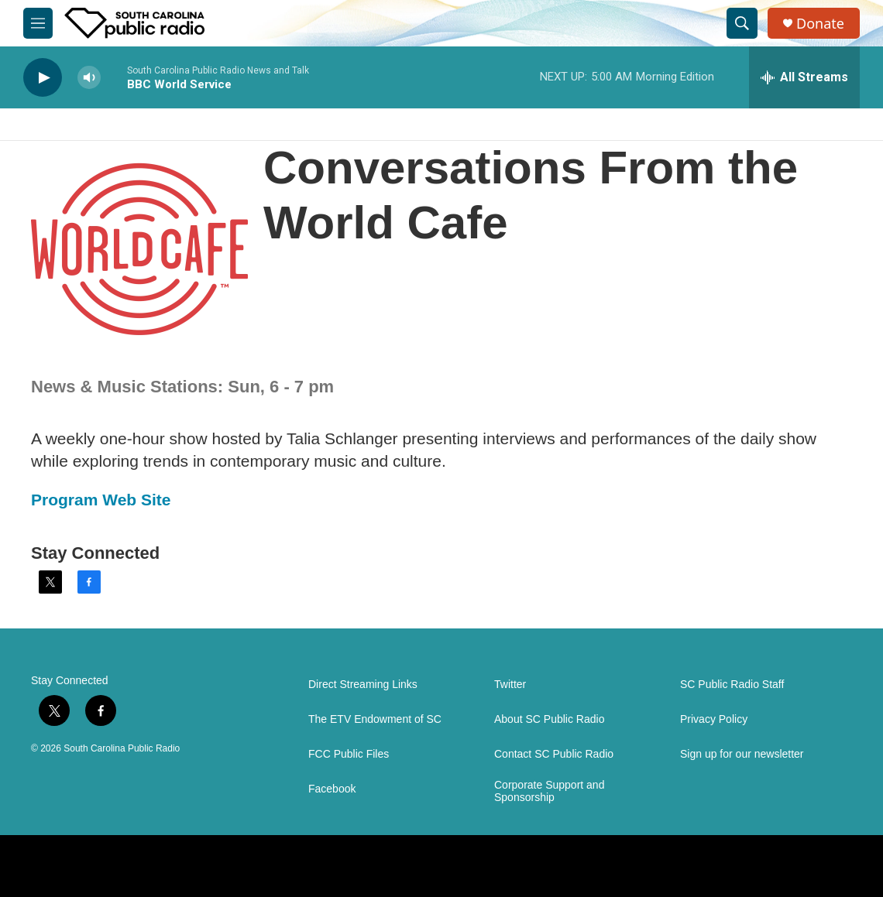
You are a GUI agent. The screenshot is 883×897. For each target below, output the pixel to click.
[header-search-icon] (742, 23)
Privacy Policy (713, 719)
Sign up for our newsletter (742, 754)
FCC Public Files (348, 754)
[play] (42, 78)
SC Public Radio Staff (732, 684)
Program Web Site (101, 499)
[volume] (89, 77)
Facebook (332, 789)
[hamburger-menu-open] (38, 23)
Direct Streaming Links (362, 684)
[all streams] (804, 77)
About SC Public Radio (549, 719)
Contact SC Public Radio (553, 754)
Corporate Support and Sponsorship (549, 791)
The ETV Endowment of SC (375, 719)
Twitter (510, 684)
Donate (820, 23)
